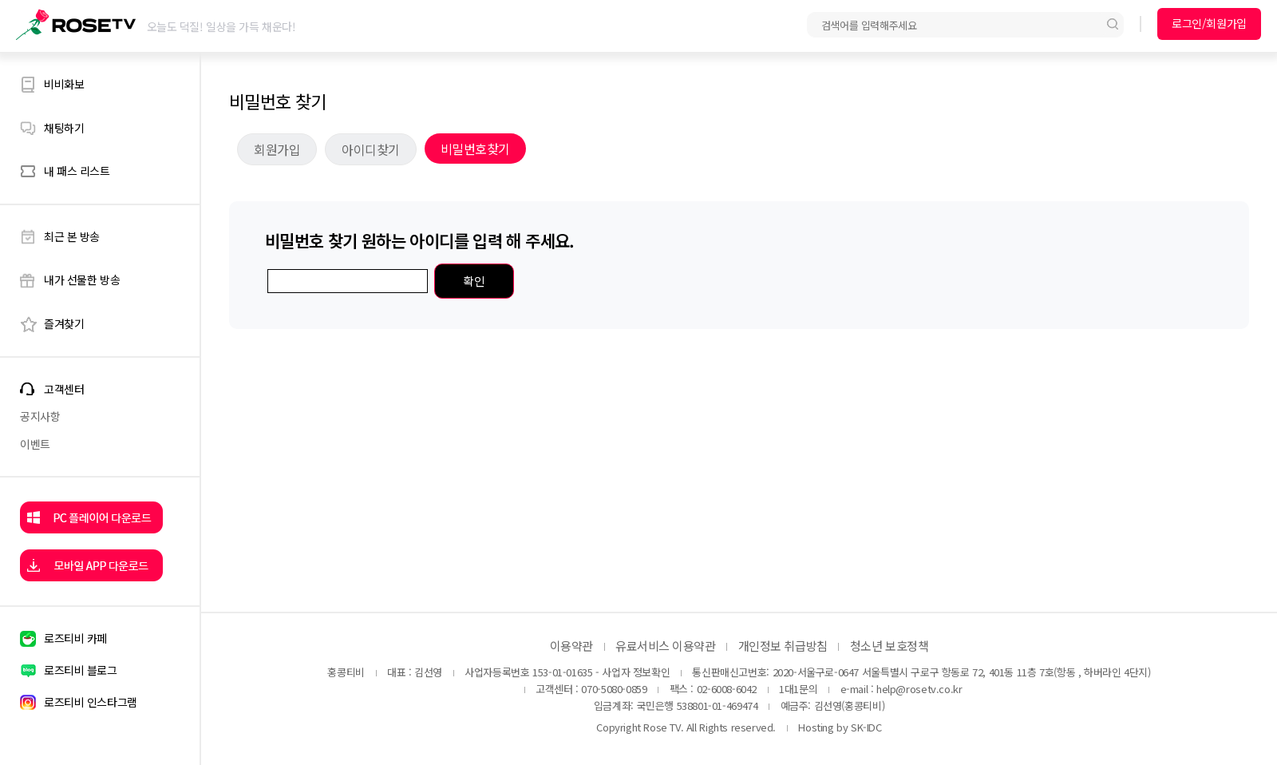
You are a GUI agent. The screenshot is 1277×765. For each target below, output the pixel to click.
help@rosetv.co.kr (919, 688)
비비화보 (64, 84)
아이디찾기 (371, 149)
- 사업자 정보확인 (632, 672)
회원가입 (277, 149)
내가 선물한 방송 (82, 279)
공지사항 (40, 416)
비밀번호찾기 (475, 148)
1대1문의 (798, 688)
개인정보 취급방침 (783, 645)
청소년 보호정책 (889, 645)
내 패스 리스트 (77, 171)
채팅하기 (64, 128)
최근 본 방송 (72, 236)
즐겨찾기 (64, 323)
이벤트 (35, 444)
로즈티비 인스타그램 (90, 702)
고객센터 (64, 389)
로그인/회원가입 (1209, 23)
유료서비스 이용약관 (665, 645)
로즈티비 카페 (75, 638)
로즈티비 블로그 (80, 670)
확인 (473, 280)
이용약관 (571, 645)
